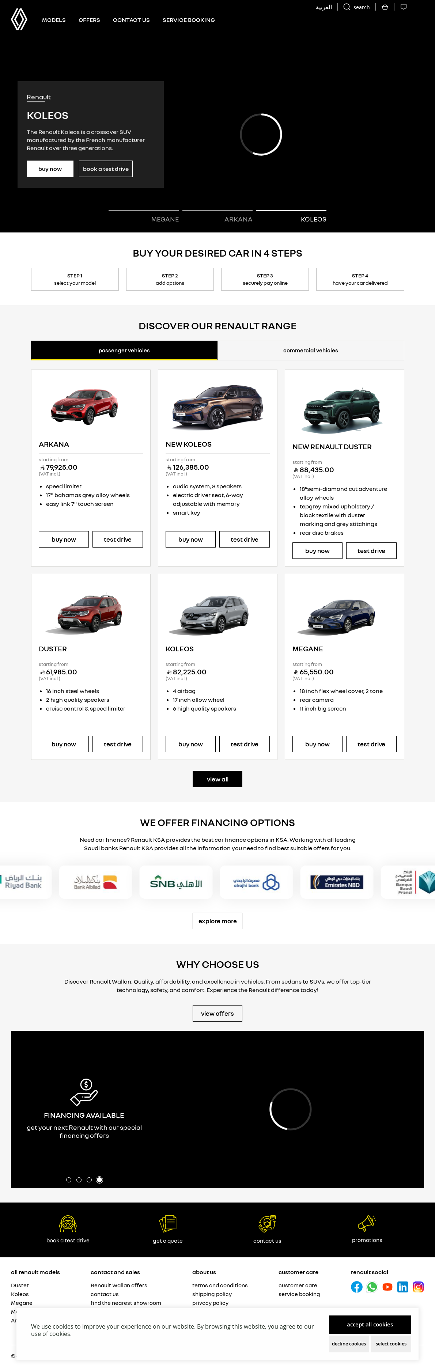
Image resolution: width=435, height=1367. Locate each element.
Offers (89, 19)
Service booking (299, 1294)
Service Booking (189, 19)
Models (54, 19)
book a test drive (68, 1229)
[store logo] (19, 19)
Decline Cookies (349, 1343)
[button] (291, 216)
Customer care (298, 1285)
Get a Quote (168, 1229)
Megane (307, 648)
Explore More (217, 921)
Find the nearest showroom (126, 1302)
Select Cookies (391, 1343)
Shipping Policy (212, 1294)
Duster (53, 648)
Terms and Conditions (220, 1285)
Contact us (131, 19)
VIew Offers (217, 1013)
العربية (324, 7)
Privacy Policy (210, 1302)
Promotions (367, 1229)
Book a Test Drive (106, 168)
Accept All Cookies (370, 1324)
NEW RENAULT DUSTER (332, 446)
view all (217, 779)
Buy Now (50, 168)
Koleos (180, 648)
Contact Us (267, 1229)
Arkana (54, 444)
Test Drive (118, 539)
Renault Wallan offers (119, 1285)
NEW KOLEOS (189, 444)
